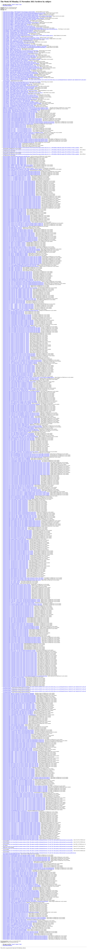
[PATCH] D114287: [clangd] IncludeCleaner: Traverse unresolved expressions (18, 898)
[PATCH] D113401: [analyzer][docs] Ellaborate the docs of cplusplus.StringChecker (19, 381)
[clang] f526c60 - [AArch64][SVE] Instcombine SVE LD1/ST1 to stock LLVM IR (19, 106)
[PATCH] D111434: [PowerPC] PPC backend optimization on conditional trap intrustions (20, 237)
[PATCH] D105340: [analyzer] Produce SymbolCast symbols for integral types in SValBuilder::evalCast (23, 132)
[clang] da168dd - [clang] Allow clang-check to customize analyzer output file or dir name (20, 95)
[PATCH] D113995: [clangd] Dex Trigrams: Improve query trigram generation (18, 623)
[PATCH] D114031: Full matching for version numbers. (14, 677)
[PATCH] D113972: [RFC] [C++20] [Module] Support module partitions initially (19, 602)
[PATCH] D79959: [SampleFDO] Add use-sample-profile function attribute (17, 925)
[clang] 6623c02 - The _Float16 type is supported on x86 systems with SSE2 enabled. (19, 57)
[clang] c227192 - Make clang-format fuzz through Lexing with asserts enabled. (18, 88)
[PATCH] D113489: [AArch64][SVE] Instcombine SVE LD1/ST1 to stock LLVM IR (19, 392)
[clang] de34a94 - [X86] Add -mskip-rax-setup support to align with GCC (17, 98)
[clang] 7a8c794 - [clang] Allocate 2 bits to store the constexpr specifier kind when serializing (21, 63)
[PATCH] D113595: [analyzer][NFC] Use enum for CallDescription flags (17, 431)
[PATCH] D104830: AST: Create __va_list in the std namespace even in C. (17, 128)
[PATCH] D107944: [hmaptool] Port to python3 (12, 143)
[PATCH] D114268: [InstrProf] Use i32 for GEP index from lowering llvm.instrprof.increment (21, 892)
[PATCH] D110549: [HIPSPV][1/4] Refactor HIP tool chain (14, 209)
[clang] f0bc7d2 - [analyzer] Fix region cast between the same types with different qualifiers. (21, 102)
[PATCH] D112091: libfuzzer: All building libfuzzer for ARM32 (15, 253)
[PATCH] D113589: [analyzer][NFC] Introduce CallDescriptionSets (16, 424)
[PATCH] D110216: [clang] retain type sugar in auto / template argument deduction (19, 181)
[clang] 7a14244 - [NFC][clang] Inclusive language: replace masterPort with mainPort (19, 62)
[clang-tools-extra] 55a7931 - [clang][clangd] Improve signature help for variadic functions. (21, 15)
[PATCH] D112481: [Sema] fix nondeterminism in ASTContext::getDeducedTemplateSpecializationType (23, 282)
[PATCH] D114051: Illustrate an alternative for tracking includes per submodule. (18, 693)
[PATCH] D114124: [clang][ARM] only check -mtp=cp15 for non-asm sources (18, 792)
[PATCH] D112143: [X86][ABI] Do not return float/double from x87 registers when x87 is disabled (22, 256)
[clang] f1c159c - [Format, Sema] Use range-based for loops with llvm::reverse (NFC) (20, 104)
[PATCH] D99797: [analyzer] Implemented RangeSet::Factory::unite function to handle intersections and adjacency (25, 935)
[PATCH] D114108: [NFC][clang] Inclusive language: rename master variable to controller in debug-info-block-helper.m (26, 777)
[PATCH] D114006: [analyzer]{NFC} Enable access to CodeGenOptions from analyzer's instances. (22, 642)
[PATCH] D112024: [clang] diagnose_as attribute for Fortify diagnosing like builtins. (19, 251)
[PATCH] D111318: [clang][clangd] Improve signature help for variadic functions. (19, 232)
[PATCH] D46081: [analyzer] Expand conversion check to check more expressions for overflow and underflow (24, 917)
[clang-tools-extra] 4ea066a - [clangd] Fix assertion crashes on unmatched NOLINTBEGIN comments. (23, 13)
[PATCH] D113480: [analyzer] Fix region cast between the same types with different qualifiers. (21, 391)
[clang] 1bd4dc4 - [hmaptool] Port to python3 (12, 36)
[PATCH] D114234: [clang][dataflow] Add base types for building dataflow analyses (19, 877)
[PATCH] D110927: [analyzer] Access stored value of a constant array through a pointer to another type (23, 223)
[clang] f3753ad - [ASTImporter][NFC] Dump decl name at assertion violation (18, 105)
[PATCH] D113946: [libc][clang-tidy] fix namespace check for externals (17, 585)
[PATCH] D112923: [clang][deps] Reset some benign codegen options (16, 325)
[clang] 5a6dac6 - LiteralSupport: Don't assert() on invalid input (15, 53)
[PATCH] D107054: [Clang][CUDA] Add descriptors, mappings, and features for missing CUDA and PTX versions (25, 139)
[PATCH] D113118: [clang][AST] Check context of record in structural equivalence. (19, 353)
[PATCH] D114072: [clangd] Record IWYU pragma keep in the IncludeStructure (18, 710)
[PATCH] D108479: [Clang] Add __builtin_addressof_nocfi (14, 157)
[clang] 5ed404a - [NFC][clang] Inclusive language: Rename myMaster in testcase (19, 54)
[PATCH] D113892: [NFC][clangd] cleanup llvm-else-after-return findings (17, 530)
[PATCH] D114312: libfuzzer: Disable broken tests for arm (14, 902)
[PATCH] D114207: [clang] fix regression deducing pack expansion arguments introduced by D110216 (23, 863)
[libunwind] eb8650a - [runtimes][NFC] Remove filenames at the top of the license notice (20, 112)
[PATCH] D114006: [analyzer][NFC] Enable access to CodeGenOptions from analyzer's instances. (22, 640)
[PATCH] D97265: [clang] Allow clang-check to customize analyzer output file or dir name (20, 931)
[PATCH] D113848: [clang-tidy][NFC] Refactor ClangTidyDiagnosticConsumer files (19, 512)
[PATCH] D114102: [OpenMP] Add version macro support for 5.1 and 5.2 (17, 767)
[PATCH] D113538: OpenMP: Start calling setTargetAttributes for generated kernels (19, 405)
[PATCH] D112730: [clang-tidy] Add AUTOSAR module (14, 300)
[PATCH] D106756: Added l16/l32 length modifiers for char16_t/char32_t (17, 134)
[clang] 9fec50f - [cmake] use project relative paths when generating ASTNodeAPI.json (20, 76)
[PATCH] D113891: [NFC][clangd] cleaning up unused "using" (15, 527)
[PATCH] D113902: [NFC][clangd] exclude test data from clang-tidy (16, 555)
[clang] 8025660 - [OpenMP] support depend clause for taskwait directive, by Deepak (19, 65)
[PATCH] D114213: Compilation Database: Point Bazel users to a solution (17, 870)
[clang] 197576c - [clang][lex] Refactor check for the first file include (16, 34)
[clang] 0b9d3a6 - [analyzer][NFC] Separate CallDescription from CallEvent (18, 31)
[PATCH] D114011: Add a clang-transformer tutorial (13, 643)
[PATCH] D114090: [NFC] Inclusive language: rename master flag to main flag (18, 729)
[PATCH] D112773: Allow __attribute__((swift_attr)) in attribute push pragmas (18, 303)
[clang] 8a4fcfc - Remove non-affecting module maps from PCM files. (16, 70)
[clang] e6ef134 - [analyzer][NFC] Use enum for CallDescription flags (16, 100)
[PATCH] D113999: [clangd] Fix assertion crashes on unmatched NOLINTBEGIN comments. (21, 626)
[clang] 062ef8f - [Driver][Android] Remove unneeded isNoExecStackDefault (18, 30)
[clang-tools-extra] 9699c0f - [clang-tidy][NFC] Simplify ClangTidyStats (17, 21)
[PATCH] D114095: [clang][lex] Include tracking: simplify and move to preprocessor (19, 742)
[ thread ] (13, 4)
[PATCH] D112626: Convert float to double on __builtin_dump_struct (16, 285)
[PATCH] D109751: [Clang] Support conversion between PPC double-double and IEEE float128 (22, 171)
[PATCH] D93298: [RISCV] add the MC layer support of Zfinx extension (17, 928)
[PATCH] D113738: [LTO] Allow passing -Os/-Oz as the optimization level (17, 452)
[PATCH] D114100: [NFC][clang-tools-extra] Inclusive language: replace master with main (21, 763)
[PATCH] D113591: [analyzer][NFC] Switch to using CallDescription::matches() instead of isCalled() (23, 426)
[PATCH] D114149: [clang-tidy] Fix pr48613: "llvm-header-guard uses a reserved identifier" (21, 811)
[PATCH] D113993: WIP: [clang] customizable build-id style (15, 617)
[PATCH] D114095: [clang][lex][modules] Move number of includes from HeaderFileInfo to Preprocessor (23, 739)
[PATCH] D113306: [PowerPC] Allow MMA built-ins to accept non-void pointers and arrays (21, 378)
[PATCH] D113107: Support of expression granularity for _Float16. (16, 333)
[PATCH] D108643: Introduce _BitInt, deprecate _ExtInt (14, 167)
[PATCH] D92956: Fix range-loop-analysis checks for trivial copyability (17, 927)
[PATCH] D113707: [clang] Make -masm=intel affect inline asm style (16, 440)
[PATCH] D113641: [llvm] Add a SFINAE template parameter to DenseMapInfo (18, 433)
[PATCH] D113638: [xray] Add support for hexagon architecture (15, 432)
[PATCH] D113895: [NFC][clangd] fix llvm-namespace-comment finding (17, 536)
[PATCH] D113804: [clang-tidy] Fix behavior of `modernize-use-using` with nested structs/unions (22, 489)
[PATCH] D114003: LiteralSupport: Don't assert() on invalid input (16, 629)
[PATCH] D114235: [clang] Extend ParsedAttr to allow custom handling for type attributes (20, 884)
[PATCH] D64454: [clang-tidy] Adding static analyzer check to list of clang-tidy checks (20, 920)
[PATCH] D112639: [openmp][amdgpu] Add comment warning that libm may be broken (20, 287)
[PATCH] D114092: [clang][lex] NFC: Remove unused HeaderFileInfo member (18, 730)
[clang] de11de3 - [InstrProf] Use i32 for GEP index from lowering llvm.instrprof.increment (21, 96)
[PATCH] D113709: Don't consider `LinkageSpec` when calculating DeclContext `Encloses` (21, 451)
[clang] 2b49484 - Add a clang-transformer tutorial (13, 40)
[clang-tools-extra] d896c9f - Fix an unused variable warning (15, 24)
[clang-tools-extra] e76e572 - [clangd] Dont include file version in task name (18, 25)
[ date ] (20, 4)
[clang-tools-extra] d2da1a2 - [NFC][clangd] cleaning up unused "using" (17, 23)
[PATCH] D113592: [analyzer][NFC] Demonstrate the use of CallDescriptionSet (18, 427)
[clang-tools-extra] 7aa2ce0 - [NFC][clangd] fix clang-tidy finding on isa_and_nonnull (20, 19)
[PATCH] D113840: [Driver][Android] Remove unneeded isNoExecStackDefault (19, 495)
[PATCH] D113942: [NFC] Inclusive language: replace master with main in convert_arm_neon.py (22, 580)
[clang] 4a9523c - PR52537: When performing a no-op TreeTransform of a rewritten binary (21, 50)
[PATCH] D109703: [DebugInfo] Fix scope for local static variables (16, 170)
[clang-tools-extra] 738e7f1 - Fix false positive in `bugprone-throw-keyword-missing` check (21, 17)
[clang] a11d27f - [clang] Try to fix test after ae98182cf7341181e (15, 78)
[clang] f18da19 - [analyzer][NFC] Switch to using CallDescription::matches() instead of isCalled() (22, 103)
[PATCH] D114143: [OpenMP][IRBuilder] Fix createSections (15, 810)
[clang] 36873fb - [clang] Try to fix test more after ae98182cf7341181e (17, 44)
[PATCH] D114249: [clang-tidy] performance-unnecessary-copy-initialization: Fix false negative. (22, 885)
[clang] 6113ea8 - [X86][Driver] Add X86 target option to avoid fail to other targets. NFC (20, 55)
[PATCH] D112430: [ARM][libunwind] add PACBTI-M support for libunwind (18, 279)
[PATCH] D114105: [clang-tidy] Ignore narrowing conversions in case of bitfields (19, 768)
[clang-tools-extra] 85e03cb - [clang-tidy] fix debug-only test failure (16, 20)
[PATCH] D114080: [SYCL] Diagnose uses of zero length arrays (15, 715)
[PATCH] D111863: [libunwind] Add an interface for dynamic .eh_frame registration (19, 246)
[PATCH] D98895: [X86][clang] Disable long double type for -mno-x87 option (18, 933)
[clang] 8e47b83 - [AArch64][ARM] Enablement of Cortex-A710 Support (17, 71)
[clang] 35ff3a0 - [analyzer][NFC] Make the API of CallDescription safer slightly (19, 41)
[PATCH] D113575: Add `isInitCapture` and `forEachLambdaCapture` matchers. (18, 416)
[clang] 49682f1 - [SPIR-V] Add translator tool (12, 49)
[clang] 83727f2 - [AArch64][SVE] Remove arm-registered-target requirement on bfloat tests (21, 66)
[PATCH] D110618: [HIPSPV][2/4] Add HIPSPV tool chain (14, 212)
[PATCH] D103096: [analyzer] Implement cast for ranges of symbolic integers (18, 123)
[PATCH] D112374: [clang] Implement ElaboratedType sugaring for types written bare (20, 265)
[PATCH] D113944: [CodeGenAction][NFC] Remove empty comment (17, 584)
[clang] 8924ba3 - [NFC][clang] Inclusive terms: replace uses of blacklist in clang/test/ (20, 68)
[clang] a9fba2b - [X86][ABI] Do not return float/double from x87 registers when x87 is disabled (22, 81)
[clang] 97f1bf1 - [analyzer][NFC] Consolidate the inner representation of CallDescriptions (20, 73)
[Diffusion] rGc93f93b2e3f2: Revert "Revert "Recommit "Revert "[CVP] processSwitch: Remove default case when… (26, 107)
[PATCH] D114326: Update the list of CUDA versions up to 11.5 (15, 913)
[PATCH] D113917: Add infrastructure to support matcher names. (16, 560)
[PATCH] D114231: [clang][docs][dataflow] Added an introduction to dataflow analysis (20, 875)
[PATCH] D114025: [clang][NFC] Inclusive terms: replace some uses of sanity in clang (20, 652)
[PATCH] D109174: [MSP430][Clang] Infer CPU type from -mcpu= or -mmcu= (18, 168)
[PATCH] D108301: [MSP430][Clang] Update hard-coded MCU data (16, 156)
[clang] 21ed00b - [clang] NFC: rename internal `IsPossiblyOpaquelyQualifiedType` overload (21, 37)
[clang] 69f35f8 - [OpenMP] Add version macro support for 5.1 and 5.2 (17, 58)
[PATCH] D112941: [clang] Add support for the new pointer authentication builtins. (19, 326)
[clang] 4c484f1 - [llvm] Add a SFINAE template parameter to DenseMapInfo (18, 51)
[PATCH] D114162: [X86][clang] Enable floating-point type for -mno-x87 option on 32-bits (21, 835)
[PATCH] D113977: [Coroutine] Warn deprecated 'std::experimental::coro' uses (18, 605)
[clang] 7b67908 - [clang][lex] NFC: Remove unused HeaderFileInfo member (18, 64)
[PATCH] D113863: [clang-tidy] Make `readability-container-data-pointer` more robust (20, 515)
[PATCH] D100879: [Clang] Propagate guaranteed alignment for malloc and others (19, 113)
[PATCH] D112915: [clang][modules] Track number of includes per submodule (18, 320)
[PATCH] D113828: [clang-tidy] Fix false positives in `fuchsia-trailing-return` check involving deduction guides (25, 491)
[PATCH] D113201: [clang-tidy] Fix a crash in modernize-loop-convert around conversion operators (22, 360)
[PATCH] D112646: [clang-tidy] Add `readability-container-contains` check (17, 288)
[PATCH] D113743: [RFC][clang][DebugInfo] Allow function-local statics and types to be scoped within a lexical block (26, 453)
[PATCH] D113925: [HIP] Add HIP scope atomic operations (14, 569)
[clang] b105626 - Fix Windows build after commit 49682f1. (15, 85)
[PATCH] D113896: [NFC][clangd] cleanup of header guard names (16, 540)
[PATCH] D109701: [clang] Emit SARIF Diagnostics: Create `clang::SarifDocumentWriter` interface (22, 169)
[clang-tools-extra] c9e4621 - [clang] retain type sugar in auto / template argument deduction (21, 22)
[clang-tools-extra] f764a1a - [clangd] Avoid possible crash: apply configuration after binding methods (23, 27)
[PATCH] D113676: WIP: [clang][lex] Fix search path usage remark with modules (19, 438)
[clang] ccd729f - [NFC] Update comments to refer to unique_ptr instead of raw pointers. (20, 90)
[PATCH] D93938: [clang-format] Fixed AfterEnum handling (15, 929)
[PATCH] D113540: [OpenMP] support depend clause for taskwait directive (18, 411)
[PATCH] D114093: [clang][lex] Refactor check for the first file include (17, 734)
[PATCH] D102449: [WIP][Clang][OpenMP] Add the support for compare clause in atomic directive (22, 118)
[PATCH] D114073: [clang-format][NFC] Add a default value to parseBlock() (18, 711)
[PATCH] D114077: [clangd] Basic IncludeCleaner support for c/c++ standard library (19, 714)
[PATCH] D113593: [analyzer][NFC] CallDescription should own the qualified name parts (20, 429)
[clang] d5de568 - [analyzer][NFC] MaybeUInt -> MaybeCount (15, 93)
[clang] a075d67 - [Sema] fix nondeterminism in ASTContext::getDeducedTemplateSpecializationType (23, 77)
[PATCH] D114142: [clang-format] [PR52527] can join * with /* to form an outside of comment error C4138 (24, 797)
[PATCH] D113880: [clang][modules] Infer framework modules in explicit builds (19, 518)
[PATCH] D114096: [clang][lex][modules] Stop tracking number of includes (18, 748)
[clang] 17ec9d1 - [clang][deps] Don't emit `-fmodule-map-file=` (15, 33)
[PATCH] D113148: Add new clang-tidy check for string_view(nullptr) (17, 356)
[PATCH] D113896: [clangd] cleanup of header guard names (15, 539)
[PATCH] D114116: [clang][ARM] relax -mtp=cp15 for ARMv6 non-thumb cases (19, 780)
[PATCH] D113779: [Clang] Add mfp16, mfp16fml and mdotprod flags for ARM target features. (21, 475)
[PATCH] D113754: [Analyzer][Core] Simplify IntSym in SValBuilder (16, 458)
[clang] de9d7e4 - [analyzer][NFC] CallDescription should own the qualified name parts (20, 99)
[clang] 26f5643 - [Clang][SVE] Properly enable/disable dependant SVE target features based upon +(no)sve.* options (26, 38)
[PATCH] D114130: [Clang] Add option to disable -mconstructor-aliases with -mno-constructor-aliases (23, 793)
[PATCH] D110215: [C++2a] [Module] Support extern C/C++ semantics (17, 176)
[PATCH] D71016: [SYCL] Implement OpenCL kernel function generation (17, 922)
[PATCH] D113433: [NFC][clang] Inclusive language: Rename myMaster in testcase (19, 388)
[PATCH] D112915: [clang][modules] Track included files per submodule (17, 314)
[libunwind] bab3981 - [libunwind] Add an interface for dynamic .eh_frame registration (20, 110)
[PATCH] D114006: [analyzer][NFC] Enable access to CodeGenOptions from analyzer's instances (22, 637)
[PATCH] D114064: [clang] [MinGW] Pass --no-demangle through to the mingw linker (20, 709)
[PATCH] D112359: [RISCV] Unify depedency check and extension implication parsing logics (21, 264)
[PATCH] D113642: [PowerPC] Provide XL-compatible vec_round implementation (19, 435)
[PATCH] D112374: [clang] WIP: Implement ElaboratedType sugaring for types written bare (21, 266)
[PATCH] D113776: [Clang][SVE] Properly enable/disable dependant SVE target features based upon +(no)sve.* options (26, 462)
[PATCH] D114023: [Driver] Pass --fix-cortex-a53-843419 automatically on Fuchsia (19, 650)
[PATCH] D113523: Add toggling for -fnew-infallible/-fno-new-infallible (17, 403)
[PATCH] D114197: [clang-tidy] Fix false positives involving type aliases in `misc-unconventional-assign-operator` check (26, 857)
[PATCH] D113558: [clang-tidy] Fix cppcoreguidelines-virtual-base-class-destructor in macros (21, 412)
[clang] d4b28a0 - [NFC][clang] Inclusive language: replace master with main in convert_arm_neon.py (23, 92)
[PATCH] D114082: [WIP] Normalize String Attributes (13, 724)
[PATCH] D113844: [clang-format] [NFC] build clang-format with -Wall (17, 499)
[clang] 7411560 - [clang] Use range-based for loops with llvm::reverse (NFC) (18, 61)
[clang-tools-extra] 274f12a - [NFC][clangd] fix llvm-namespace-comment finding (19, 11)
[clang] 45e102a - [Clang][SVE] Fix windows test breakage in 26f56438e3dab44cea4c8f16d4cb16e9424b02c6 (24, 47)
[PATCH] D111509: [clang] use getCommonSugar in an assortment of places (18, 241)
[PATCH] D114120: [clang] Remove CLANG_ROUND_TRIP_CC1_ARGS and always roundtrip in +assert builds (25, 785)
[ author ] (17, 4)
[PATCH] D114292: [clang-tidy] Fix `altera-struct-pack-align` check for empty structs (19, 900)
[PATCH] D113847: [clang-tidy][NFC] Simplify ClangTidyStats (15, 500)
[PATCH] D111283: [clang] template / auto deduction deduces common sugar (18, 229)
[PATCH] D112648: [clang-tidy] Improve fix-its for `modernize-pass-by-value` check (19, 298)
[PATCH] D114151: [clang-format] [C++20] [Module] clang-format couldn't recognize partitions (22, 822)
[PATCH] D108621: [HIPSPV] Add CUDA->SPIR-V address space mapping (18, 164)
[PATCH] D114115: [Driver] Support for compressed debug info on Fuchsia (18, 779)
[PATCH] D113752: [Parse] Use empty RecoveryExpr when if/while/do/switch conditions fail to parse (23, 457)
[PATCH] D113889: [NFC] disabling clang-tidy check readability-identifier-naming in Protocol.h (22, 520)
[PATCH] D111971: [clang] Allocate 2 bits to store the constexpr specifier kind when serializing (21, 249)
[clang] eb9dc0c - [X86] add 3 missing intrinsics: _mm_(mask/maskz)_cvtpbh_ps (19, 101)
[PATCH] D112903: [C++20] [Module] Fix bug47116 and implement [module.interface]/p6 (21, 310)
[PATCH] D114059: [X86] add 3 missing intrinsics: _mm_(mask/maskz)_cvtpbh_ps (19, 704)
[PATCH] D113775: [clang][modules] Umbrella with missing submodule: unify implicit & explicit (22, 460)
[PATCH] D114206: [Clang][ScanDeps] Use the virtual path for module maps (18, 861)
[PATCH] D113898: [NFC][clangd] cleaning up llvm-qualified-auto (16, 543)
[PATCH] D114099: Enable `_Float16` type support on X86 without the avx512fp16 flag (20, 751)
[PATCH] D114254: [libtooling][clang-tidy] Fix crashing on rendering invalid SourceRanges (21, 890)
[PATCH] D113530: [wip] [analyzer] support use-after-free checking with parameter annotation (21, 404)
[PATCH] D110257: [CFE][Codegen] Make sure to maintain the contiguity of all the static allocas (22, 196)
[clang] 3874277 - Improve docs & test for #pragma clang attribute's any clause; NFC (19, 45)
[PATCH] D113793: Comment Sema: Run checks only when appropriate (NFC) (18, 485)
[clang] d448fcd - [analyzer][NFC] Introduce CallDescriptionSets (15, 91)
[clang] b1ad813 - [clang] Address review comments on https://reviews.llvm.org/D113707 (20, 86)
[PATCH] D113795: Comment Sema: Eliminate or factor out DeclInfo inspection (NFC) (20, 487)
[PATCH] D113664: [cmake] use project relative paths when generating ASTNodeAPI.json (20, 436)
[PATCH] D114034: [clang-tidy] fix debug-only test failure (14, 678)
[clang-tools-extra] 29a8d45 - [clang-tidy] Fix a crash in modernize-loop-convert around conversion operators (24, 12)
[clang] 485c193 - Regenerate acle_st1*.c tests (12, 48)
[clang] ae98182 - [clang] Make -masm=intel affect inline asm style (16, 82)
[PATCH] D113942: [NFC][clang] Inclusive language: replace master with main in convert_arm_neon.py (23, 577)
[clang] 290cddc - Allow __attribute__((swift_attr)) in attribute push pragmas (18, 39)
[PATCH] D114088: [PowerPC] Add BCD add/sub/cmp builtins (15, 726)
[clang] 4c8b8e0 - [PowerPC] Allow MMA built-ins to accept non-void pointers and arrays (20, 52)
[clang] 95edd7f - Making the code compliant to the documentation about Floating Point (20, 72)
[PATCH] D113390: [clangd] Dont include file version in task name (16, 380)
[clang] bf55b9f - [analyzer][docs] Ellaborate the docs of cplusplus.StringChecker (19, 87)
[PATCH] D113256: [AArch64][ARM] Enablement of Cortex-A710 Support (18, 376)
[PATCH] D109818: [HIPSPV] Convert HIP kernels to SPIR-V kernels (17, 175)
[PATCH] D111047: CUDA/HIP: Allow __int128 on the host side (15, 226)
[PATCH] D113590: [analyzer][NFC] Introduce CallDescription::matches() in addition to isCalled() (22, 425)
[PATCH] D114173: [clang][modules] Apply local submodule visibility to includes (19, 854)
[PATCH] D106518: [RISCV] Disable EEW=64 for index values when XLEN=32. (19, 133)
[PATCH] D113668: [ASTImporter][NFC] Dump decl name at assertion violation (19, 437)
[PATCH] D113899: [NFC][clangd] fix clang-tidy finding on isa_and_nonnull (18, 550)
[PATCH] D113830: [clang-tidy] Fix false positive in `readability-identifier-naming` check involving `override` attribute (26, 492)
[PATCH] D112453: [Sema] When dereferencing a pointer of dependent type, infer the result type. (22, 281)
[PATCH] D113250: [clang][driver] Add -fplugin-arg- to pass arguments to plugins (19, 365)
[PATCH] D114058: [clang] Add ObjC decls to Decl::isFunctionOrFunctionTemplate (19, 695)
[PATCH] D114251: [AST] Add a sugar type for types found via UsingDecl (17, 887)
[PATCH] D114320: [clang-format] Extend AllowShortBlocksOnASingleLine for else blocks (21, 912)
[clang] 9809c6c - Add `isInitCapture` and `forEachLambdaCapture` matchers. (18, 74)
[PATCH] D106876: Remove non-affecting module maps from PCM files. (17, 135)
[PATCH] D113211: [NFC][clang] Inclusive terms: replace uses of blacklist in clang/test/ (20, 362)
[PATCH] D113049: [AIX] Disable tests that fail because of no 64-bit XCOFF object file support (22, 327)
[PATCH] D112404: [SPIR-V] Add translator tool (12, 267)
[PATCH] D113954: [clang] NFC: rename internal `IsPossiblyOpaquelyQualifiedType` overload (21, 599)
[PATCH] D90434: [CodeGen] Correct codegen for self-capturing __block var (18, 926)
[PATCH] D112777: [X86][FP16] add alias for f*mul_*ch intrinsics (16, 309)
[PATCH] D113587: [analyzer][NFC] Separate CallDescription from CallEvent (18, 423)
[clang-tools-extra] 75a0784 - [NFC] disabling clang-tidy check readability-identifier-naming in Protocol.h (23, 18)
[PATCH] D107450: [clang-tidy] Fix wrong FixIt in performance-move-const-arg (18, 142)
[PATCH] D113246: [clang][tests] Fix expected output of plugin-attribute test (18, 364)
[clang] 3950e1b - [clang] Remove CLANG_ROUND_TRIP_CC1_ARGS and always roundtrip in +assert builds (25, 46)
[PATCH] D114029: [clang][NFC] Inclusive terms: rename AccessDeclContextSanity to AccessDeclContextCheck (25, 675)
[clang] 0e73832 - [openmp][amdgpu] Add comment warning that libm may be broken (20, 32)
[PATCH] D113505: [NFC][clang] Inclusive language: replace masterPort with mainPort (20, 401)
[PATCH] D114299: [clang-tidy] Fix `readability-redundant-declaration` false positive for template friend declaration (25, 901)
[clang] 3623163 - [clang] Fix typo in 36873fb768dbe (13, 43)
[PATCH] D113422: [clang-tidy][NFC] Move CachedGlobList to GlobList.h (18, 382)
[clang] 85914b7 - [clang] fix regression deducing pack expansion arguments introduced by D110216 (22, 67)
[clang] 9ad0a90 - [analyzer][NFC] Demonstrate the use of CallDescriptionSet (18, 75)
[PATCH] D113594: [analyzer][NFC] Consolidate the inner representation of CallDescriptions (21, 430)
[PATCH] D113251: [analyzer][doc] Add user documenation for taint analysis (18, 373)
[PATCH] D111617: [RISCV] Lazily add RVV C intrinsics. (14, 242)
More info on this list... (7, 5)
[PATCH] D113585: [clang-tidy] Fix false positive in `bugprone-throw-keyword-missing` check (21, 418)
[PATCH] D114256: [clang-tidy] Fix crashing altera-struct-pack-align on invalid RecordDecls (21, 891)
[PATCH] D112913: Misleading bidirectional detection (13, 311)
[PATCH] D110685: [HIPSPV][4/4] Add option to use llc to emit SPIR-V (17, 222)
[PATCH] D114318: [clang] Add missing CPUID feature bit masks (16, 904)
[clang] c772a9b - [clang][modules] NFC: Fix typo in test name (15, 89)
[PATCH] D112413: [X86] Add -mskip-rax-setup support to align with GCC (18, 271)
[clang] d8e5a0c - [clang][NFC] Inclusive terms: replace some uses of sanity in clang (19, 94)
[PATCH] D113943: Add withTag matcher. (11, 583)
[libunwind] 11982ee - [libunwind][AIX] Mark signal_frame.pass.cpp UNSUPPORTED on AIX (21, 109)
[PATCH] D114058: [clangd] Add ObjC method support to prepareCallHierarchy (18, 702)
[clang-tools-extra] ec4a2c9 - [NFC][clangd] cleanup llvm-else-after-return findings (19, 26)
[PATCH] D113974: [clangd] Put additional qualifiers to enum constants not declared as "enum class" (22, 603)
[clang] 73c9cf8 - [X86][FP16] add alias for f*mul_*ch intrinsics (15, 60)
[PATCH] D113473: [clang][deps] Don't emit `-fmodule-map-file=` (16, 390)
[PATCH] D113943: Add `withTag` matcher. (11, 581)
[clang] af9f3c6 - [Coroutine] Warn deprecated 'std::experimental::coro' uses (18, 84)
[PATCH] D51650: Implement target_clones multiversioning (15, 919)
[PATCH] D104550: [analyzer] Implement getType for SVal (14, 124)
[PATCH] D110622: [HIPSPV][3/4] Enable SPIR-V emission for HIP (16, 215)
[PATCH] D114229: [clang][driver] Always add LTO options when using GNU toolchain (20, 872)
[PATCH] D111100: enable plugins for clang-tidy (12, 227)
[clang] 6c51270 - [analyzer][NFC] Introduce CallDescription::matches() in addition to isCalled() (22, 59)
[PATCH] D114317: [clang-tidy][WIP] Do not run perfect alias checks (16, 903)
